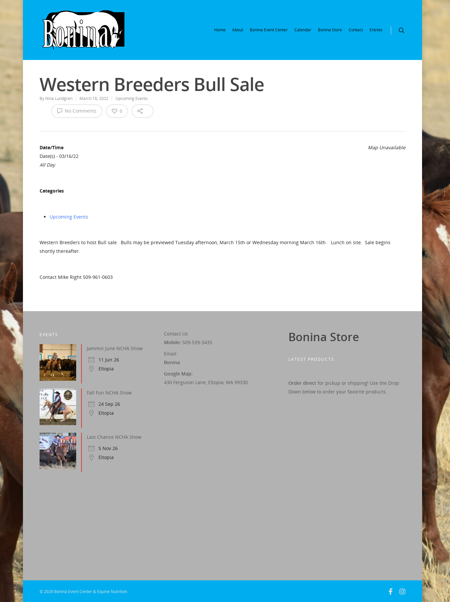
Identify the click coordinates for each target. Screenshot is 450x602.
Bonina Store (330, 30)
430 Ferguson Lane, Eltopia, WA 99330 (206, 382)
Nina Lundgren (59, 98)
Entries (376, 30)
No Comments (76, 110)
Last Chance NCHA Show (114, 437)
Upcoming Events (131, 98)
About (237, 30)
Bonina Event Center (269, 30)
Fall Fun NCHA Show (109, 392)
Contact (356, 30)
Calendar (302, 30)
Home (219, 30)
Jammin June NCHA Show (115, 348)
